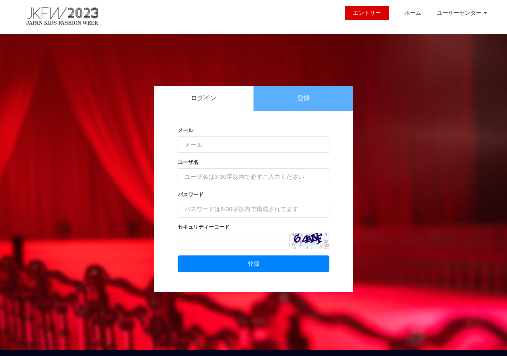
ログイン (203, 98)
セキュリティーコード (204, 227)
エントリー (367, 13)
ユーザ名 (188, 162)
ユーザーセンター (462, 13)
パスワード (191, 195)
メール (185, 130)
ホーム (412, 13)
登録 (303, 98)
